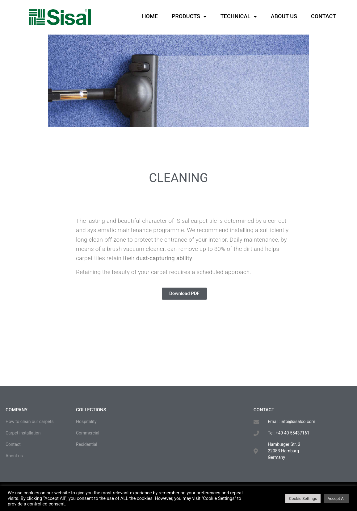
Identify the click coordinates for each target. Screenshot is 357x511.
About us (284, 16)
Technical (238, 16)
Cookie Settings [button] (303, 498)
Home (150, 16)
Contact (323, 16)
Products (189, 16)
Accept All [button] (336, 498)
